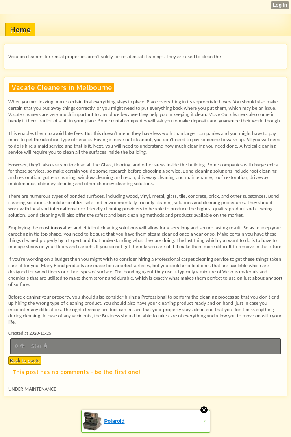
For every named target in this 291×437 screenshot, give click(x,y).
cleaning (32, 297)
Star (39, 346)
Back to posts (24, 360)
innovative (61, 227)
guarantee (229, 121)
